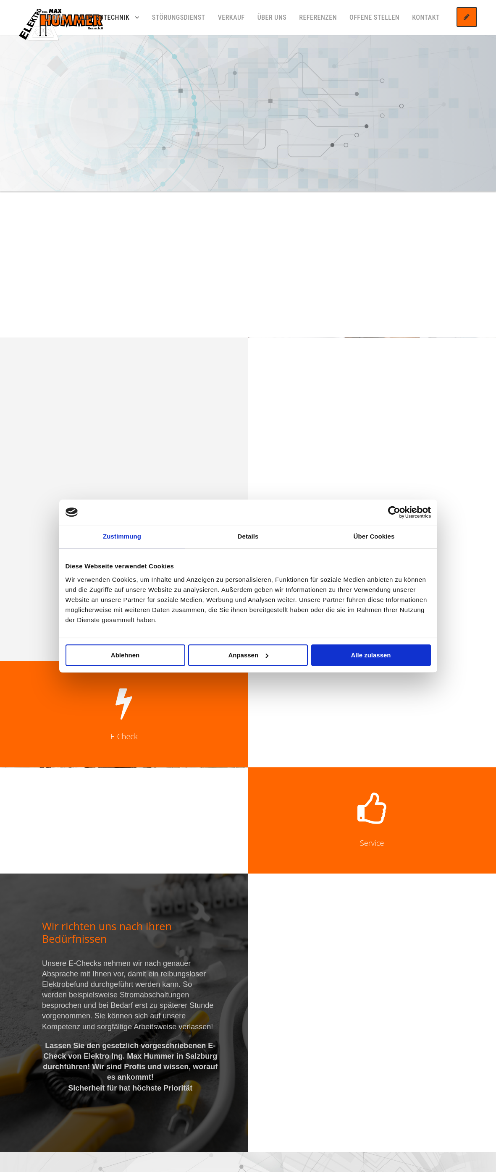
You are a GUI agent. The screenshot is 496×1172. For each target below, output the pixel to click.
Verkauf (231, 17)
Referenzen (318, 17)
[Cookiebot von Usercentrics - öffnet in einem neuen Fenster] (394, 512)
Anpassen (248, 655)
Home (56, 17)
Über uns (272, 17)
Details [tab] (248, 536)
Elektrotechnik (103, 17)
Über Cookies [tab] (374, 536)
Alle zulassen (371, 655)
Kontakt (426, 17)
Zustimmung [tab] (122, 536)
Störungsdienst (178, 17)
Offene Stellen (374, 17)
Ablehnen (125, 655)
